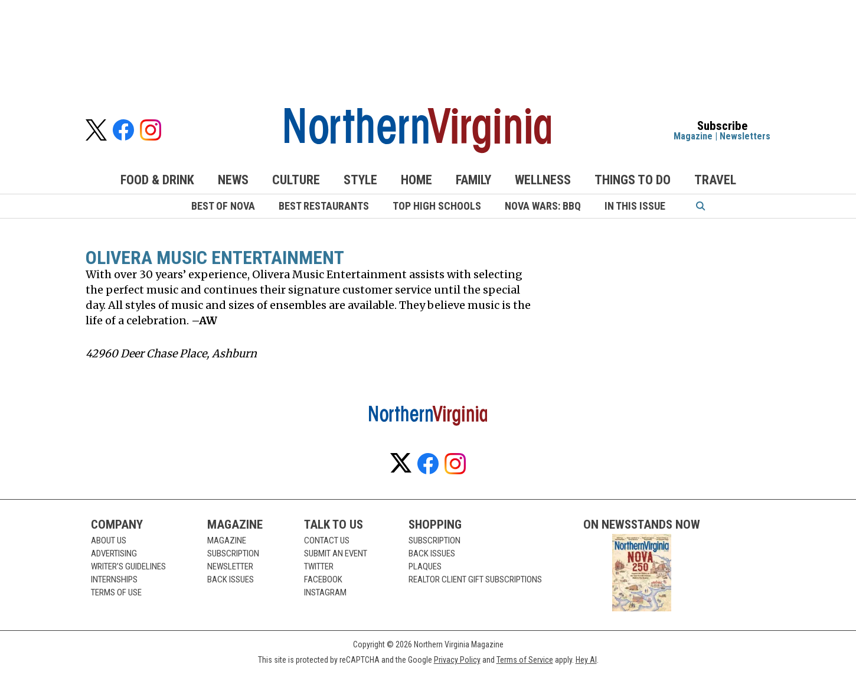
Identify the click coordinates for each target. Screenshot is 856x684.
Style (360, 179)
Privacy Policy (457, 660)
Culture (296, 179)
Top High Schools (437, 206)
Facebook (323, 579)
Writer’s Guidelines (128, 566)
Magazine (693, 136)
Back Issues (230, 579)
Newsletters (745, 136)
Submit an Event (335, 553)
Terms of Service (524, 660)
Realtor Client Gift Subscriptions (475, 579)
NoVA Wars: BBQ (543, 206)
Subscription (233, 553)
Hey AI (586, 660)
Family (473, 179)
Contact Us (326, 540)
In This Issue (635, 206)
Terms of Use (116, 592)
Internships (114, 579)
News (233, 179)
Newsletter (230, 566)
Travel (715, 179)
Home (416, 179)
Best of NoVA (223, 206)
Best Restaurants (324, 206)
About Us (108, 540)
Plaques (425, 566)
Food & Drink (157, 179)
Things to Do (632, 179)
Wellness (543, 179)
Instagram (325, 592)
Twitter (319, 566)
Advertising (114, 553)
